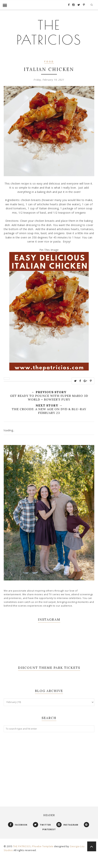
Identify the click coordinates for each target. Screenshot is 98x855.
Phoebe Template (43, 846)
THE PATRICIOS (49, 31)
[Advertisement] (49, 765)
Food (49, 62)
